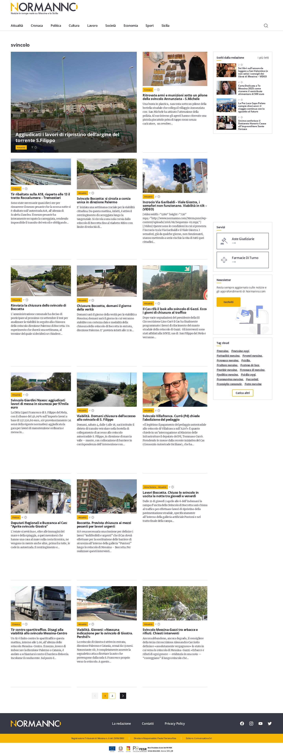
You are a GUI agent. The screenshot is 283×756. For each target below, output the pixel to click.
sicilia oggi (249, 374)
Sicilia (165, 25)
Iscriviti (228, 302)
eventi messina (253, 356)
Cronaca (37, 25)
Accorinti (253, 379)
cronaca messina (228, 360)
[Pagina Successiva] (123, 696)
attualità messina (229, 356)
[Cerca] (266, 25)
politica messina (228, 374)
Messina (223, 351)
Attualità (17, 25)
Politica (56, 25)
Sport (149, 25)
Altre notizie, (150, 487)
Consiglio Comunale (230, 384)
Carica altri (243, 393)
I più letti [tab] (263, 57)
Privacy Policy (175, 723)
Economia (131, 25)
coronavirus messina (231, 379)
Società (110, 25)
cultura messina (228, 365)
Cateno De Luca (250, 365)
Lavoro (92, 25)
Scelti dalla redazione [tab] (230, 57)
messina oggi (241, 351)
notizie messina (228, 370)
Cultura (74, 25)
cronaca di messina (253, 370)
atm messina (254, 384)
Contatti (148, 723)
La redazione (121, 723)
